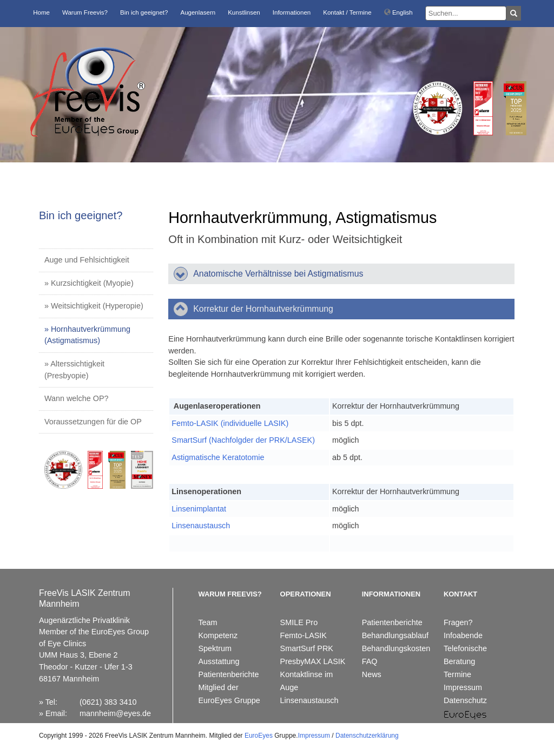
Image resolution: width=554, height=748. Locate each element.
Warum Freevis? (85, 12)
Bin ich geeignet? (144, 12)
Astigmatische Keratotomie (218, 457)
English (398, 12)
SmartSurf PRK (306, 648)
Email (55, 713)
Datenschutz (465, 700)
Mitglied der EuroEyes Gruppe (229, 694)
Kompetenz (218, 635)
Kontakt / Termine (347, 12)
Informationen (292, 12)
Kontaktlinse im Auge (306, 681)
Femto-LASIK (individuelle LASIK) (230, 423)
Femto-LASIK (303, 635)
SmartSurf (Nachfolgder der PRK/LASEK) (243, 440)
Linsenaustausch (201, 525)
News (371, 674)
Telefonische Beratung (465, 655)
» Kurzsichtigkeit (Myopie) (89, 283)
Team (207, 622)
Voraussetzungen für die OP (93, 421)
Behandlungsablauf (395, 635)
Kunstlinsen (244, 12)
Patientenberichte (228, 674)
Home (41, 12)
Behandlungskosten (396, 648)
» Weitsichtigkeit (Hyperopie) (93, 305)
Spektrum (215, 648)
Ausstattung (218, 661)
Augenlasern (197, 12)
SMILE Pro (299, 622)
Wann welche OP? (76, 398)
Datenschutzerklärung (367, 735)
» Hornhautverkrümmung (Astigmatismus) (87, 335)
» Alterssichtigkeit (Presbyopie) (74, 369)
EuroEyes (259, 735)
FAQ (370, 661)
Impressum (463, 687)
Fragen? (458, 622)
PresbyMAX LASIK (313, 661)
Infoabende (463, 635)
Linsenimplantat (199, 508)
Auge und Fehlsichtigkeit (86, 259)
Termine (457, 674)
